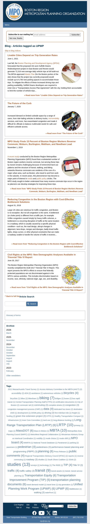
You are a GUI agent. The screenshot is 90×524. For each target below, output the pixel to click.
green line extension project (31, 416)
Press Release (61, 452)
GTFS (50, 416)
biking (46, 398)
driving (49, 413)
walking (39, 492)
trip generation (66, 485)
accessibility (17, 393)
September (10, 355)
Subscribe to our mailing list (20, 34)
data (49, 409)
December (10, 347)
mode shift (65, 438)
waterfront (50, 493)
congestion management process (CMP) (25, 409)
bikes (24, 398)
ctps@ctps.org (45, 521)
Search (31, 304)
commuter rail (27, 405)
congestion (72, 405)
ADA (28, 393)
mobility (40, 438)
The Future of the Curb (19, 103)
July (8, 364)
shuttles (42, 460)
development (24, 413)
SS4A (72, 460)
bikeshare (33, 398)
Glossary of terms (13, 315)
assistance (37, 393)
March (8, 333)
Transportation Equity (40, 475)
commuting (41, 405)
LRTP (65, 425)
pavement (12, 447)
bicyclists (15, 398)
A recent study (13, 157)
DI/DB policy (37, 413)
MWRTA (28, 443)
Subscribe (72, 506)
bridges (59, 398)
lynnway (78, 425)
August (9, 358)
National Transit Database (45, 443)
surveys (35, 465)
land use (48, 420)
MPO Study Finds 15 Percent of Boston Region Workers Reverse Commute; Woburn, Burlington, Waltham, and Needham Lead (42, 142)
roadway (32, 459)
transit (43, 470)
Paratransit (63, 443)
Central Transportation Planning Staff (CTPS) (35, 402)
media (30, 179)
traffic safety (27, 471)
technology (46, 465)
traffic (13, 470)
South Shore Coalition (58, 460)
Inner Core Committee (32, 420)
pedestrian (27, 446)
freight (76, 413)
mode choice (52, 438)
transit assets (58, 471)
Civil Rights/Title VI (19, 506)
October (9, 350)
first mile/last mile (63, 413)
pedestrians (43, 447)
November (10, 340)
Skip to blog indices (13, 51)
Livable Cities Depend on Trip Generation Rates (33, 55)
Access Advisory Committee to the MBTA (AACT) (61, 389)
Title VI (78, 465)
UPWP (62, 488)
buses (68, 398)
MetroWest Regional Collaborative (46, 434)
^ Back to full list (12, 296)
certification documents (66, 402)
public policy (42, 179)
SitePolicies (35, 506)
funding (11, 416)
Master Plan (30, 74)
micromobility (54, 118)
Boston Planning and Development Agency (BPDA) (38, 63)
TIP (67, 465)
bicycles (71, 393)
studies (18, 464)
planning (45, 451)
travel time (52, 485)
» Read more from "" (53, 95)
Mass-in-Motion (41, 431)
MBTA (58, 430)
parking (74, 443)
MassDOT (25, 430)
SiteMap (28, 506)
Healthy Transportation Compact (69, 416)
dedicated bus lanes (63, 409)
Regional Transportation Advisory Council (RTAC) (46, 456)
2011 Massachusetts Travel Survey (23, 389)
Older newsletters (13, 376)
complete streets (57, 405)
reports (72, 456)
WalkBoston (75, 489)
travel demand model (36, 485)
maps (12, 431)
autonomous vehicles (53, 393)
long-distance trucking (63, 420)
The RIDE (57, 465)
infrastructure (15, 420)
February (10, 371)
